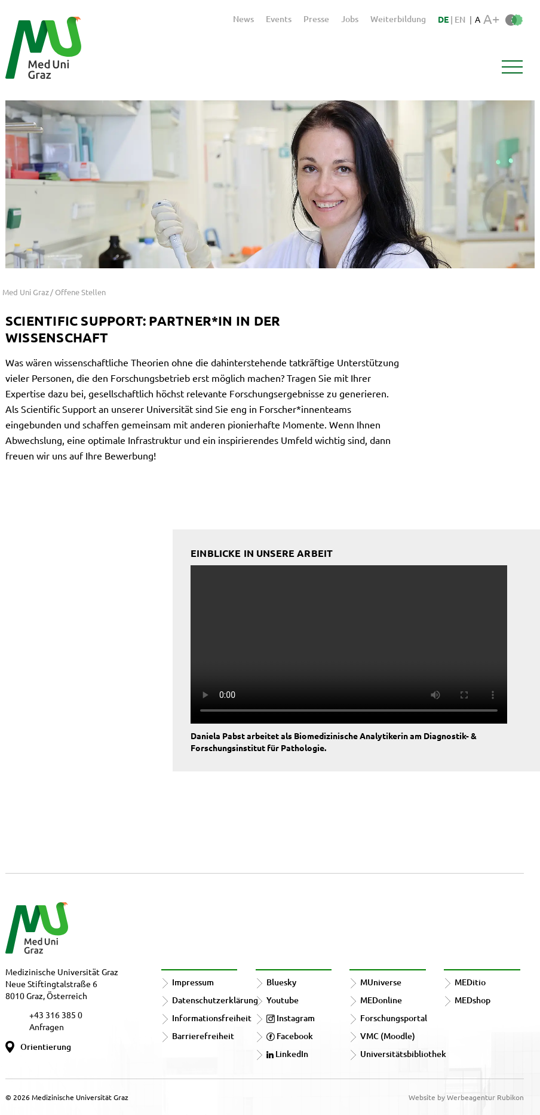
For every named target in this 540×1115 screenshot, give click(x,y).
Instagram (290, 1018)
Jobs (349, 18)
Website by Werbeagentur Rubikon (466, 1097)
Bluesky (281, 982)
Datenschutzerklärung (215, 1000)
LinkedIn (287, 1053)
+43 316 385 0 (55, 1014)
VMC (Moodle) (387, 1036)
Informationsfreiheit (211, 1018)
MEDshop (472, 1000)
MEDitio (470, 982)
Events (279, 18)
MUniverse (380, 982)
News (243, 18)
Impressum (193, 982)
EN (460, 19)
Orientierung (45, 1046)
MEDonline (381, 1000)
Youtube (282, 1000)
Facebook (289, 1036)
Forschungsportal (393, 1018)
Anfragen (46, 1026)
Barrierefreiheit (203, 1036)
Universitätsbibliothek (403, 1053)
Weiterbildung (398, 18)
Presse (316, 18)
